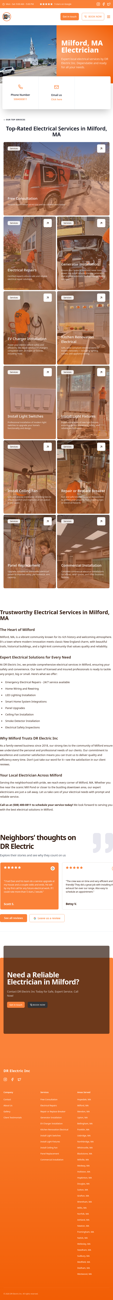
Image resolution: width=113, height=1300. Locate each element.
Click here (56, 99)
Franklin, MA (83, 1129)
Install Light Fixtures (50, 1141)
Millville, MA (83, 1159)
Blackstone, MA (84, 1153)
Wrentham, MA (84, 1201)
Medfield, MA (83, 1262)
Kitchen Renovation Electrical (54, 1129)
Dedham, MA (83, 1268)
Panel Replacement (49, 1153)
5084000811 (20, 99)
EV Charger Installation (51, 1123)
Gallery (7, 1111)
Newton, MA (83, 1225)
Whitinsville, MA (85, 1147)
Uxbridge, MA (83, 1135)
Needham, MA (84, 1249)
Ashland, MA (83, 1219)
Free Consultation (49, 1099)
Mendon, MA (83, 1111)
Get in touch (70, 16)
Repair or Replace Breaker (52, 1111)
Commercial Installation (51, 1159)
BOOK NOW (93, 16)
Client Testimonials (13, 1117)
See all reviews (13, 918)
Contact (7, 1099)
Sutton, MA (82, 1189)
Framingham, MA (85, 1231)
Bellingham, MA (85, 1123)
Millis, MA (82, 1207)
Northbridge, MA (85, 1141)
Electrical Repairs (48, 1105)
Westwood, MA (84, 1274)
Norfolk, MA (83, 1213)
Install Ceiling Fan (49, 1147)
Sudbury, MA (83, 1256)
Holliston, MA (83, 1171)
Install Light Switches (50, 1135)
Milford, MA (82, 1105)
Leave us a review (47, 918)
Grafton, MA (83, 1195)
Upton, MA (82, 1117)
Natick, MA (82, 1237)
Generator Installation (51, 1117)
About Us (8, 1105)
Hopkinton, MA (84, 1177)
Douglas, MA (83, 1183)
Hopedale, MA (84, 1099)
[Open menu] (109, 17)
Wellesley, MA (83, 1243)
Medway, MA (83, 1165)
